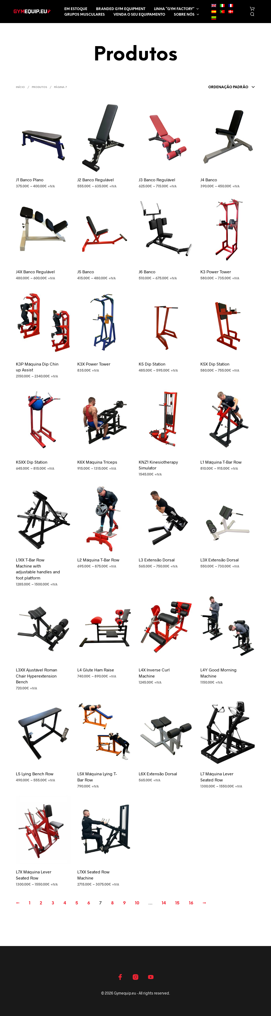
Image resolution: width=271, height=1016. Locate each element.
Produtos (39, 87)
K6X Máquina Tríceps (97, 461)
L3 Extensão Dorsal (157, 559)
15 (177, 903)
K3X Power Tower (93, 363)
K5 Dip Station (152, 363)
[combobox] (231, 87)
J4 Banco (208, 179)
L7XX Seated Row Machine (93, 874)
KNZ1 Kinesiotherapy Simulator (158, 464)
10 (137, 903)
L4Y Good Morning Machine (218, 672)
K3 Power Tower (215, 271)
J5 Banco (85, 271)
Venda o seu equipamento (139, 14)
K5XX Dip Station (31, 461)
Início (20, 87)
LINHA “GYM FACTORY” (174, 9)
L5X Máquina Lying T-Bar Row (97, 776)
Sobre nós (184, 14)
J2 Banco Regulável (95, 179)
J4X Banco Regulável (35, 271)
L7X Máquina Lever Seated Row (33, 874)
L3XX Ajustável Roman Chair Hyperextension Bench (36, 675)
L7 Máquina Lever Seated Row (216, 776)
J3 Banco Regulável (157, 179)
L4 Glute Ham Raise (95, 669)
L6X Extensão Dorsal (158, 773)
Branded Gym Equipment (120, 9)
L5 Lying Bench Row (34, 773)
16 (191, 903)
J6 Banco (147, 271)
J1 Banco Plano (29, 179)
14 (164, 903)
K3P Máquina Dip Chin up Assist (37, 366)
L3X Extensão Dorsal (219, 559)
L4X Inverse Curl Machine (154, 672)
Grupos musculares (84, 14)
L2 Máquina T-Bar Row (98, 559)
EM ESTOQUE (75, 9)
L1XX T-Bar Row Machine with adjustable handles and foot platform (38, 568)
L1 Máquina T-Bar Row (221, 461)
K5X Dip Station (214, 363)
